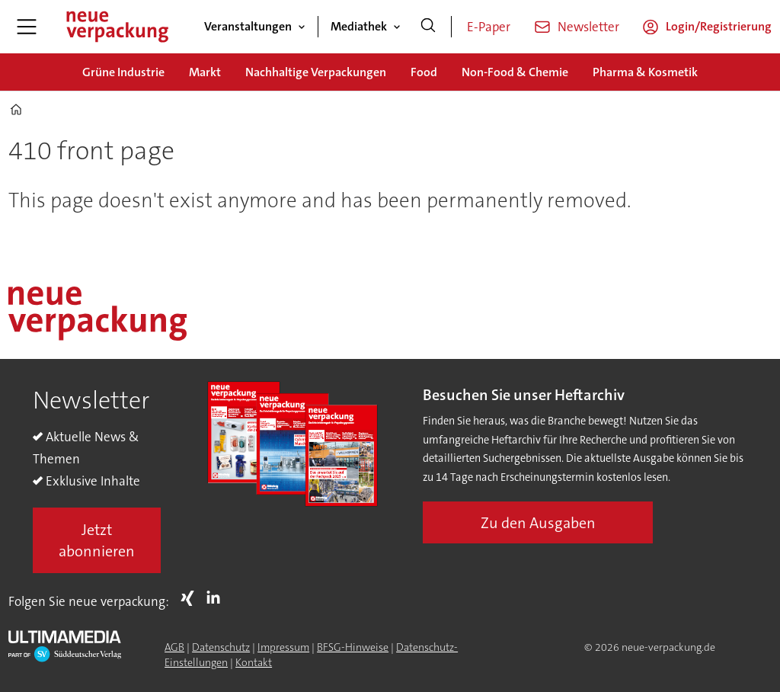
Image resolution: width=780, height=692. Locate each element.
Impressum (283, 647)
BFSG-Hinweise (352, 647)
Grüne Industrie (123, 72)
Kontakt (253, 662)
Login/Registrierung (719, 26)
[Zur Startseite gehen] (117, 26)
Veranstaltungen (248, 26)
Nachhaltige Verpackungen (315, 72)
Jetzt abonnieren (97, 540)
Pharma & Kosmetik (645, 72)
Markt (205, 72)
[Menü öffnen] (26, 26)
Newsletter (588, 26)
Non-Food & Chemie (515, 72)
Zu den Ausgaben (538, 523)
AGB (174, 647)
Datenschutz (221, 647)
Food (424, 72)
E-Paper (488, 26)
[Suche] (428, 26)
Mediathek (359, 26)
